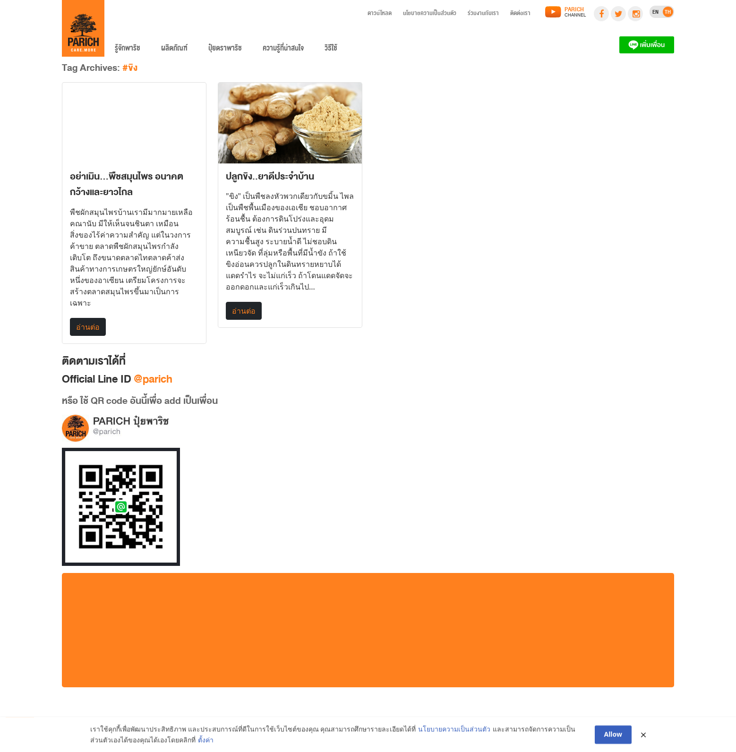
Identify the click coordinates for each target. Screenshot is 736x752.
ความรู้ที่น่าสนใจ (283, 50)
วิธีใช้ (331, 50)
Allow (613, 737)
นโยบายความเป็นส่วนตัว (429, 15)
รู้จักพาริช (127, 50)
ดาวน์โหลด (380, 15)
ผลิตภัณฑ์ (174, 50)
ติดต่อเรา (520, 15)
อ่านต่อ (88, 327)
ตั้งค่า (206, 742)
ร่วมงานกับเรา (483, 15)
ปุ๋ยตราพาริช (225, 50)
